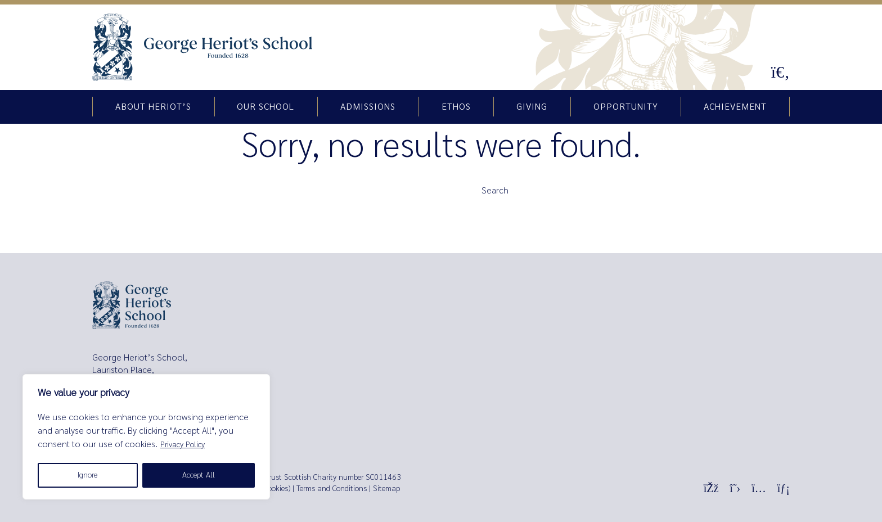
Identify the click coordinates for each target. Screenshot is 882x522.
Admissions (367, 107)
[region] (146, 437)
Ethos (456, 107)
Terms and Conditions (331, 488)
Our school (265, 107)
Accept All (198, 475)
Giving (531, 107)
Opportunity (625, 107)
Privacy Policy (182, 445)
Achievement (735, 107)
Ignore (87, 475)
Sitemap (386, 488)
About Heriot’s (153, 107)
